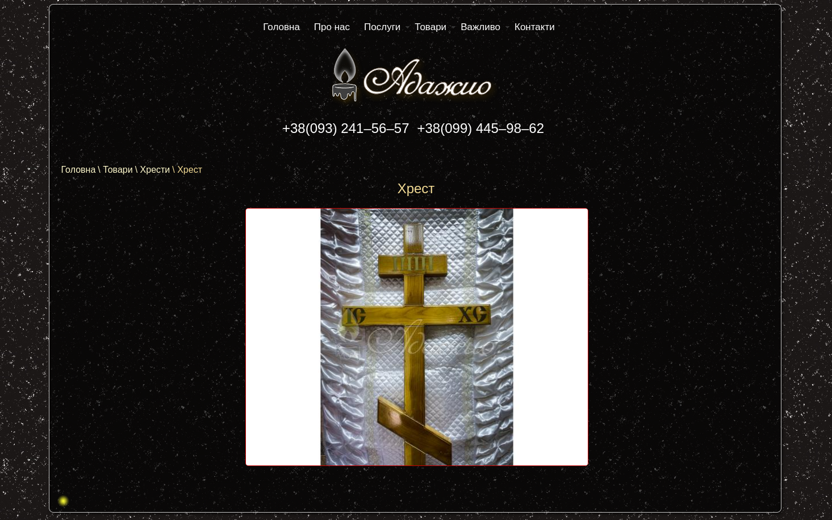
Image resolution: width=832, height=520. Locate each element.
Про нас (332, 27)
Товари (430, 27)
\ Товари (115, 169)
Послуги (382, 27)
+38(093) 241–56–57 (345, 128)
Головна (281, 27)
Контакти (535, 27)
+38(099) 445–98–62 (481, 128)
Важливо (480, 27)
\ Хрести (152, 169)
